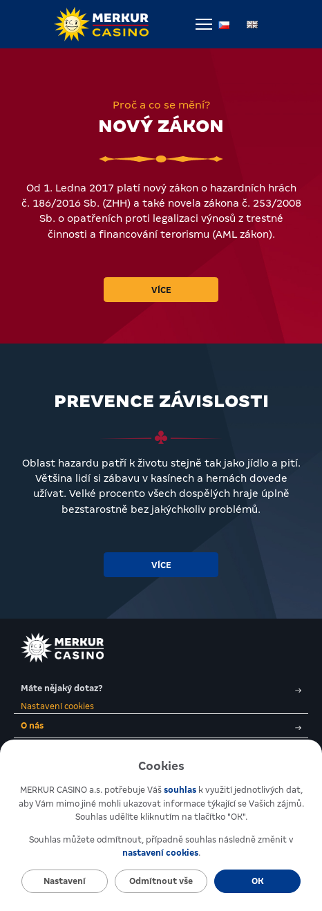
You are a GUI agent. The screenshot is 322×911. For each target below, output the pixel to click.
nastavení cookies (160, 853)
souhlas (180, 790)
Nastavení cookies (57, 706)
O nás (161, 726)
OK (258, 881)
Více (161, 290)
